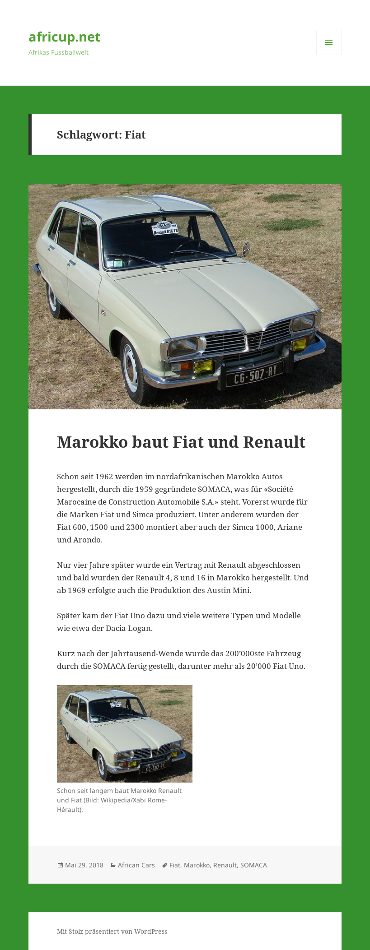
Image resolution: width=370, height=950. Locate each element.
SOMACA (253, 865)
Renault (225, 865)
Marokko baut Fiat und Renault (181, 441)
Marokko (197, 865)
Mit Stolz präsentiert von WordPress (112, 931)
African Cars (136, 865)
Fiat (174, 865)
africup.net (64, 36)
